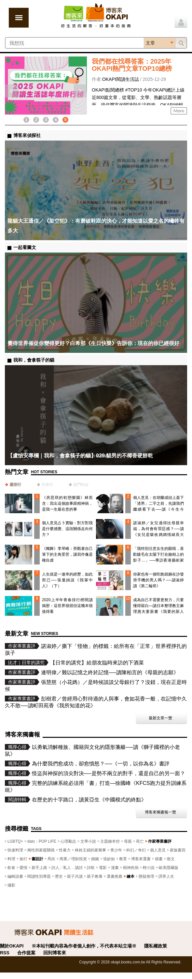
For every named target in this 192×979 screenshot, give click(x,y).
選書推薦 (114, 876)
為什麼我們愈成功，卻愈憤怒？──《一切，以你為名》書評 (101, 763)
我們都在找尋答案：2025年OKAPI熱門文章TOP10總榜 (132, 65)
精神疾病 (131, 867)
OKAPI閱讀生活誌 (120, 79)
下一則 (80, 90)
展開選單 (19, 18)
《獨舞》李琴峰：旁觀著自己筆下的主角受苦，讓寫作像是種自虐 (67, 554)
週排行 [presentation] (15, 484)
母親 (128, 841)
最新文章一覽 (160, 718)
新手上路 (39, 867)
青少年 (116, 850)
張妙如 (109, 859)
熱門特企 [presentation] (81, 484)
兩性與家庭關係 (41, 850)
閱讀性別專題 (39, 876)
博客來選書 (141, 859)
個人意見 (158, 850)
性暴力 (65, 850)
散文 (171, 859)
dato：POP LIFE (41, 841)
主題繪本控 (110, 841)
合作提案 (26, 952)
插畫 (159, 859)
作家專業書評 (159, 841)
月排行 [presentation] (47, 484)
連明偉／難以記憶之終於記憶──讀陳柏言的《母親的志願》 (110, 672)
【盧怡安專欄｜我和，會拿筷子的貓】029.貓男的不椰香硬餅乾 (80, 455)
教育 (123, 859)
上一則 (11, 90)
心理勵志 (68, 841)
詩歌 (91, 867)
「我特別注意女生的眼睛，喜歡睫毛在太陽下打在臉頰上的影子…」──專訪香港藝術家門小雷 (158, 557)
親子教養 (95, 876)
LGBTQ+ (15, 841)
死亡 (140, 841)
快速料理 (15, 850)
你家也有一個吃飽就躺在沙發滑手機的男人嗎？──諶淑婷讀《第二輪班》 (158, 580)
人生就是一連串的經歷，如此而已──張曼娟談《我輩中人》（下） (67, 580)
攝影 (11, 885)
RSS (4, 952)
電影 (103, 867)
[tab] (13, 484)
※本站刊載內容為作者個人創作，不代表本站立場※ (84, 945)
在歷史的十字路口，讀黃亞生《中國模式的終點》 (89, 799)
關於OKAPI (11, 945)
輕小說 (149, 867)
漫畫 (115, 867)
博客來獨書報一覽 (160, 812)
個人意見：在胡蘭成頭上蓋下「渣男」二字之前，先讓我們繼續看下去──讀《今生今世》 (158, 506)
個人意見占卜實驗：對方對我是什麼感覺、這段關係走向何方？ (67, 529)
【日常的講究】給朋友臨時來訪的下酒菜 (97, 662)
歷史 (59, 876)
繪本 (130, 876)
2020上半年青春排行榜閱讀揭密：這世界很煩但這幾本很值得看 (67, 606)
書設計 (37, 859)
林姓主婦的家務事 (90, 850)
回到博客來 (54, 952)
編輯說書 (15, 876)
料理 (11, 859)
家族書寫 (177, 850)
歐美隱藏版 (168, 867)
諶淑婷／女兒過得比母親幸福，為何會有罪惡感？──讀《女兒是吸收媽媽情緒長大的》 (158, 532)
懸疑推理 (146, 876)
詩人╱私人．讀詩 (67, 867)
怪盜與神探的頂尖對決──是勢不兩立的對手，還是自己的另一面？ (108, 773)
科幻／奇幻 (136, 850)
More (178, 111)
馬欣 (51, 859)
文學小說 (88, 841)
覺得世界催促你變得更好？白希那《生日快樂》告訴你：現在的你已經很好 (93, 343)
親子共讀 (75, 876)
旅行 (23, 859)
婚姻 (95, 859)
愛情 (23, 867)
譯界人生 (166, 876)
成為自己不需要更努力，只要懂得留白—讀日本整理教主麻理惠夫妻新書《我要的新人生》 (158, 609)
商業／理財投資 (73, 859)
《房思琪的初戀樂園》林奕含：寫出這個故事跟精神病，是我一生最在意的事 (67, 503)
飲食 (11, 867)
